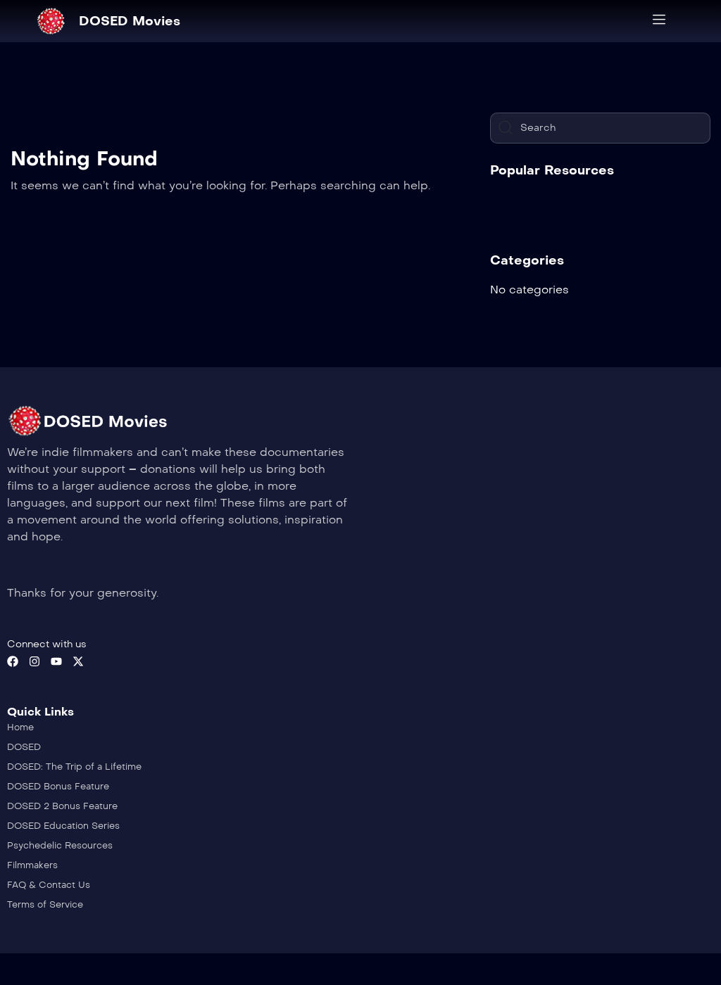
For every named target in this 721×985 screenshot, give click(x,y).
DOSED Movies (129, 21)
